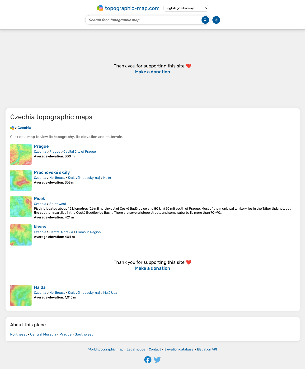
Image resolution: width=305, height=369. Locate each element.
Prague (41, 146)
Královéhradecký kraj (84, 178)
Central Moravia (61, 232)
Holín (107, 178)
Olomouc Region (88, 232)
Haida (40, 287)
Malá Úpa (110, 293)
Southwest (57, 204)
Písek (39, 198)
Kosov (40, 226)
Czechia (40, 152)
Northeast (57, 178)
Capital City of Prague (79, 152)
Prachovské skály (52, 172)
